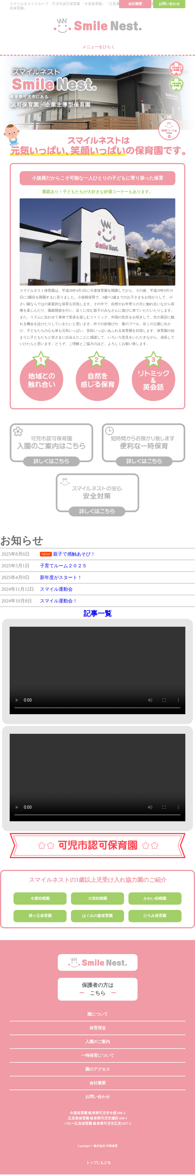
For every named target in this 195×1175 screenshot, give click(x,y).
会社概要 (97, 1083)
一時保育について (97, 1056)
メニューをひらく (98, 46)
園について (97, 1015)
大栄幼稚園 (97, 898)
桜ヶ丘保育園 (40, 916)
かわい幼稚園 (155, 898)
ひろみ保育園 (155, 916)
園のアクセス (97, 1070)
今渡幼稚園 (40, 898)
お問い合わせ (97, 1097)
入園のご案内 (97, 1042)
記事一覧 (98, 613)
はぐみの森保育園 (97, 916)
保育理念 (97, 1028)
